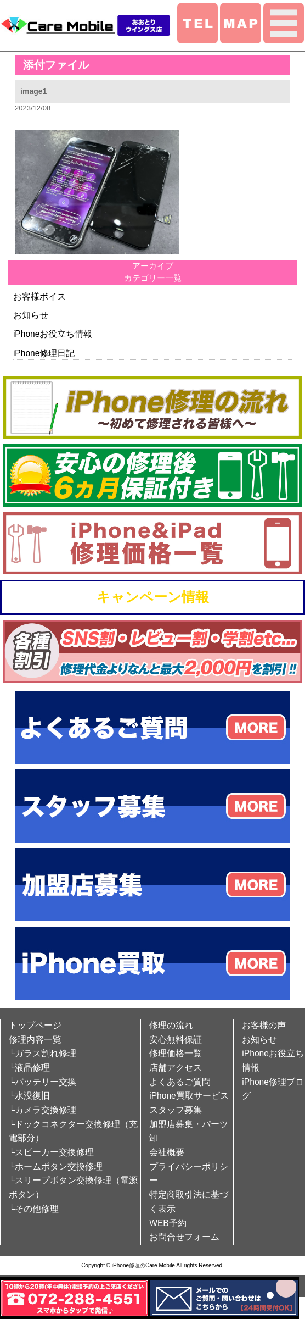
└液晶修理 (29, 1067)
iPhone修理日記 (44, 353)
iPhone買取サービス (189, 1095)
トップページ (35, 1025)
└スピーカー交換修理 (51, 1152)
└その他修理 (34, 1208)
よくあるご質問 (180, 1082)
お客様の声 (264, 1025)
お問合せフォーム (184, 1237)
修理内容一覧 (35, 1039)
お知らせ (30, 315)
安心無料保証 (175, 1039)
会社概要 (166, 1152)
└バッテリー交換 (42, 1082)
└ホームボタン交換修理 (56, 1166)
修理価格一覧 (175, 1053)
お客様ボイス (39, 296)
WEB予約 (168, 1223)
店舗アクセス (175, 1067)
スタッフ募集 (175, 1110)
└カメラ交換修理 (42, 1110)
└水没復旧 (29, 1095)
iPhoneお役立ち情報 (53, 334)
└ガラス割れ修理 (42, 1053)
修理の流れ (171, 1025)
